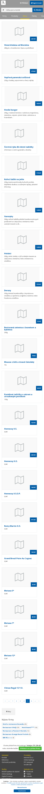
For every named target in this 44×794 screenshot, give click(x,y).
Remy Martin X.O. (12, 526)
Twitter (27, 774)
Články (34, 16)
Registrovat (36, 3)
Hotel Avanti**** (29, 727)
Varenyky (8, 216)
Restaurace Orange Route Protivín (17, 734)
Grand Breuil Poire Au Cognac (18, 558)
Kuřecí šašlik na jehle (14, 179)
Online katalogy (29, 760)
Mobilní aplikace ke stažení (10, 772)
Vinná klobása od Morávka (16, 45)
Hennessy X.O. (10, 461)
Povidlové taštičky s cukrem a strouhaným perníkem (18, 395)
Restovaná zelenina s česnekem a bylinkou (20, 328)
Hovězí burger (10, 110)
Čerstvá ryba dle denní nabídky (18, 147)
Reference (5, 760)
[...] (19, 10)
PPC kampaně (28, 762)
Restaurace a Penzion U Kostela (16, 731)
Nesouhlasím (22, 787)
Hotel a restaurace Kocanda (15, 724)
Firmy (4, 16)
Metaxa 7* (9, 623)
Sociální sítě (28, 765)
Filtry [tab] (8, 711)
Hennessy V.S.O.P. (12, 493)
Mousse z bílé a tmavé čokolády (19, 362)
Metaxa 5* (9, 590)
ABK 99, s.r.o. (8, 738)
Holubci (7, 253)
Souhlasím (22, 791)
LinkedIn (28, 776)
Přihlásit (24, 3)
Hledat (37, 10)
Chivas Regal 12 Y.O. (13, 688)
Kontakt (4, 758)
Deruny (7, 290)
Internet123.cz (28, 758)
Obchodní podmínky (8, 762)
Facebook (28, 772)
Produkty (14, 16)
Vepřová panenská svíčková (17, 77)
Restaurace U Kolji (11, 727)
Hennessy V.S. (10, 429)
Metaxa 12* (9, 655)
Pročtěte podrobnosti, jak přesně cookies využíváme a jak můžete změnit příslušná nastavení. (25, 783)
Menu (25, 16)
